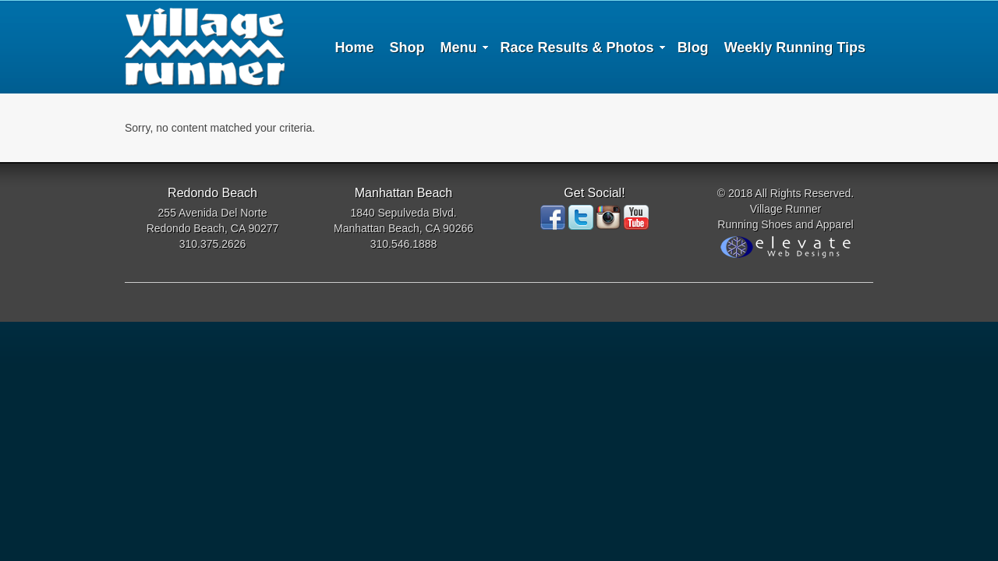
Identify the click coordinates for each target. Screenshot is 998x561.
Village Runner (205, 47)
